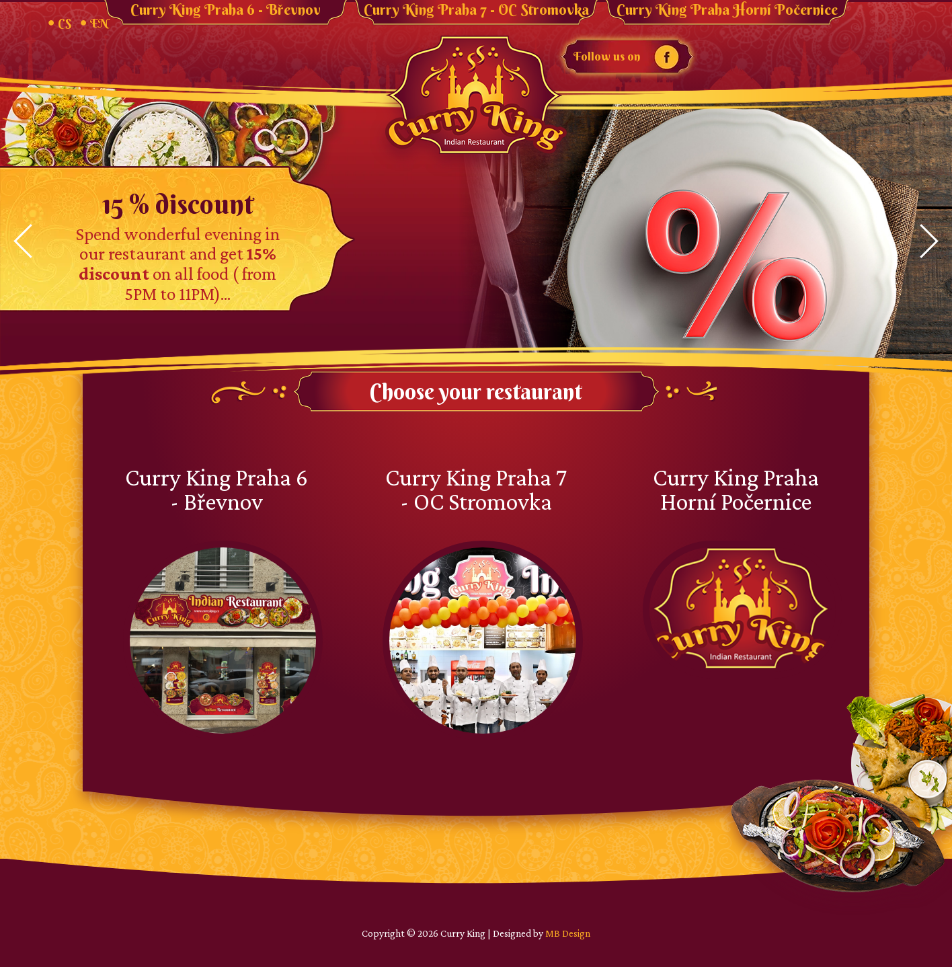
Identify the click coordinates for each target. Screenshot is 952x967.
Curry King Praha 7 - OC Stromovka (476, 10)
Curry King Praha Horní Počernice (727, 10)
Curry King (476, 96)
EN (99, 23)
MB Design (567, 933)
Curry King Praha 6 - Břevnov (225, 10)
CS (64, 23)
